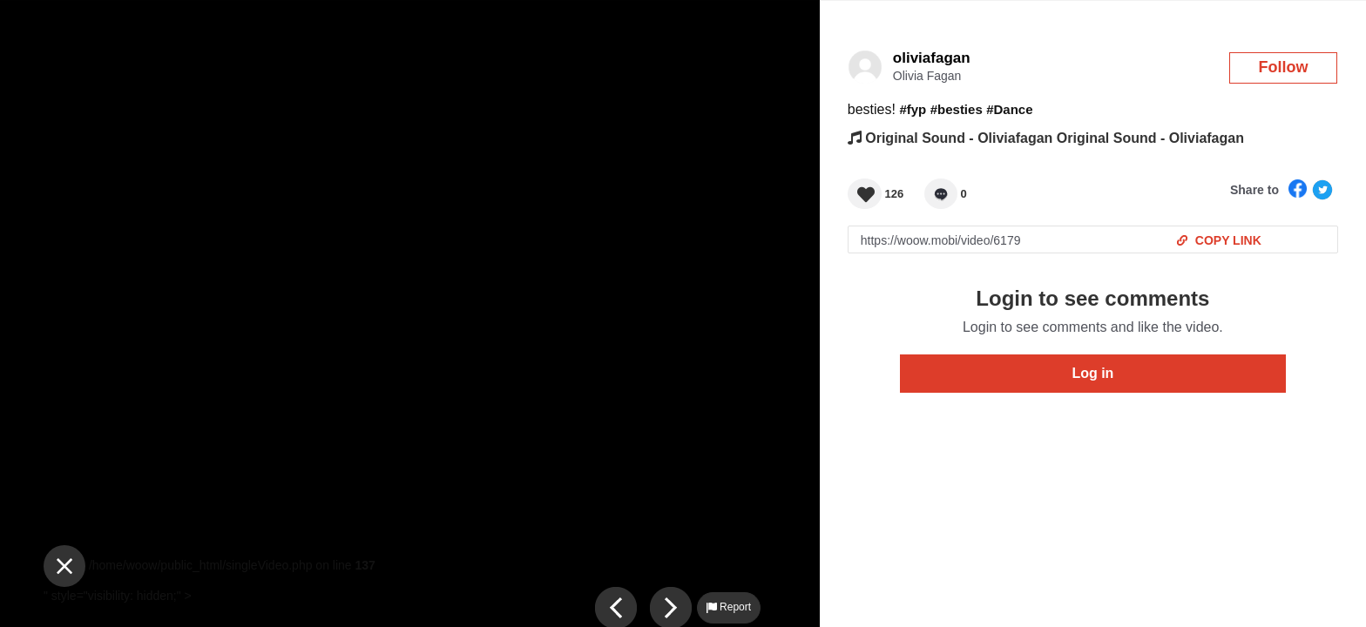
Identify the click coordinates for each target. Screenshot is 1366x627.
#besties (956, 109)
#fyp (912, 109)
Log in (1092, 373)
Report (729, 607)
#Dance (1009, 109)
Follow (1284, 67)
